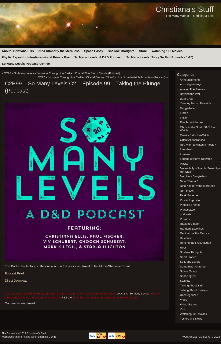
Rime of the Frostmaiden (195, 242)
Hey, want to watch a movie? (198, 144)
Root (183, 247)
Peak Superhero (190, 195)
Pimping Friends (190, 204)
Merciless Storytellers (193, 176)
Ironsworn (186, 154)
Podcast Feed (14, 273)
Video (183, 299)
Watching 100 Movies (167, 51)
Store (143, 51)
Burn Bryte (186, 98)
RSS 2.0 (67, 297)
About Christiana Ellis (18, 51)
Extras (184, 112)
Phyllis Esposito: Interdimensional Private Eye (36, 57)
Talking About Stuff (191, 285)
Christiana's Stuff (185, 9)
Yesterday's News (191, 318)
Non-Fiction (187, 190)
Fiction (184, 117)
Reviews (185, 238)
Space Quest (188, 276)
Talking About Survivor (194, 290)
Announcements (190, 79)
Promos (185, 219)
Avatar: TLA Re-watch (193, 89)
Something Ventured (193, 266)
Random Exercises (192, 228)
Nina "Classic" (189, 181)
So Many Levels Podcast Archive (26, 63)
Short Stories (188, 257)
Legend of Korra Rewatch (196, 158)
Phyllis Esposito (190, 200)
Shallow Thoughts (121, 51)
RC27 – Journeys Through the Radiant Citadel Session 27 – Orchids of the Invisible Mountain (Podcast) (101, 77)
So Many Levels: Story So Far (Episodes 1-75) (159, 57)
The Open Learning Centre (41, 336)
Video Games (188, 304)
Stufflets (185, 280)
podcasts (122, 293)
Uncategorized (189, 295)
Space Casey (93, 51)
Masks (184, 163)
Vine (183, 309)
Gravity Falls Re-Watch (194, 135)
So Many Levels (139, 293)
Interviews (186, 149)
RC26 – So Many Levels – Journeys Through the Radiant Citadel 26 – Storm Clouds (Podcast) (62, 73)
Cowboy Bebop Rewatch (195, 103)
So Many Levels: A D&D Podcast (98, 57)
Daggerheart (188, 108)
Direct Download (16, 280)
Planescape (187, 209)
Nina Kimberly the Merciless (59, 51)
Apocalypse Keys (191, 84)
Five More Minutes (191, 122)
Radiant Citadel (189, 223)
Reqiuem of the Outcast (195, 233)
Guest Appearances (192, 139)
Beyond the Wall (190, 93)
